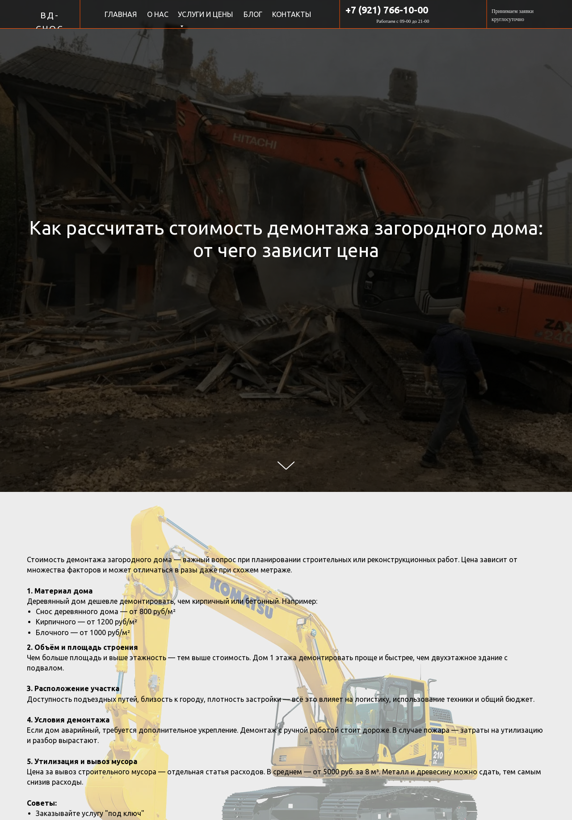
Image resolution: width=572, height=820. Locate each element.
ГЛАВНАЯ (121, 14)
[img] (16, 13)
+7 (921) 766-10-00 (386, 9)
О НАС (157, 14)
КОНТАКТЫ (291, 14)
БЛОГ (253, 14)
